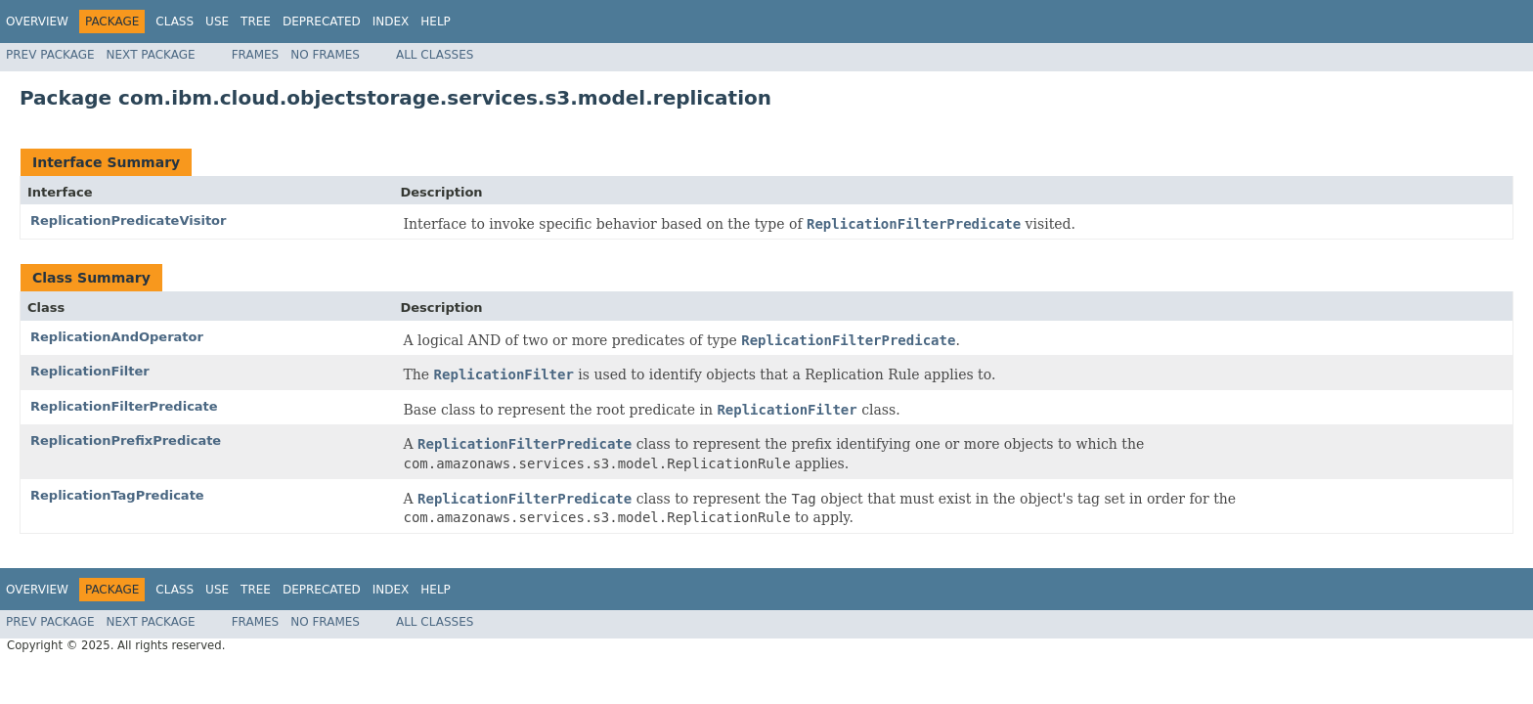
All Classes (434, 55)
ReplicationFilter (90, 371)
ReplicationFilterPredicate (124, 406)
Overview (37, 21)
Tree (256, 21)
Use (217, 21)
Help (435, 21)
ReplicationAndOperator (116, 337)
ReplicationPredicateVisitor (128, 220)
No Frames (325, 55)
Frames (256, 55)
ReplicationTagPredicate (117, 495)
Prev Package (50, 55)
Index (391, 21)
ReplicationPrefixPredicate (125, 440)
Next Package (151, 55)
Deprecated (322, 21)
